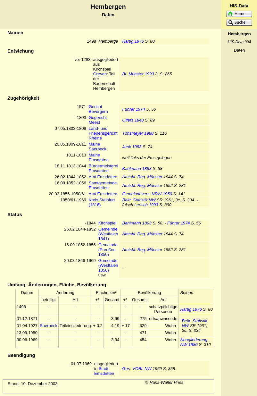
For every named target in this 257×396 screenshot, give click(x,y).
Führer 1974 (133, 109)
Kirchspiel (107, 223)
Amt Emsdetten (103, 176)
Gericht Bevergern (98, 109)
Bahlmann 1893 (137, 168)
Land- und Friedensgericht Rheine (103, 133)
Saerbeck (48, 325)
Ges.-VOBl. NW (137, 368)
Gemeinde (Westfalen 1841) (108, 234)
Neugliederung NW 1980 (193, 342)
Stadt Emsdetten (104, 371)
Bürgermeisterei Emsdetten (103, 168)
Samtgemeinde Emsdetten (103, 185)
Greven (100, 74)
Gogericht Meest (98, 120)
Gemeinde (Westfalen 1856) (108, 265)
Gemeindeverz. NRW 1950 (147, 193)
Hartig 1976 (133, 41)
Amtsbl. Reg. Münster (142, 176)
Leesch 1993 (146, 204)
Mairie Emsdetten (99, 157)
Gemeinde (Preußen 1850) (108, 249)
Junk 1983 (132, 146)
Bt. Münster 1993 (138, 74)
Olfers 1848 (133, 120)
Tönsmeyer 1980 (138, 133)
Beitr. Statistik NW (139, 200)
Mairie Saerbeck (97, 146)
